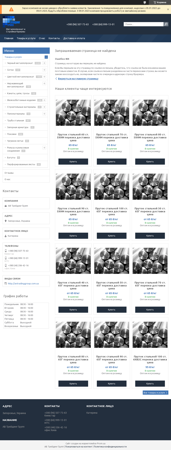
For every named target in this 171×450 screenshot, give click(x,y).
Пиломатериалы (16, 113)
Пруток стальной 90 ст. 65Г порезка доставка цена (111, 359)
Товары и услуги (26, 38)
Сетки (10, 70)
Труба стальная (15, 120)
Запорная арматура (18, 127)
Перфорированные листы (21, 164)
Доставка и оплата (74, 38)
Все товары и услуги (154, 392)
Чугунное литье (15, 141)
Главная (8, 38)
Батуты (11, 157)
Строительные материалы (21, 107)
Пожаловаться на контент (78, 446)
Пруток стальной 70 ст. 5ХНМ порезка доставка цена (111, 137)
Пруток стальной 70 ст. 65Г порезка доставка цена (150, 285)
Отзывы (9, 173)
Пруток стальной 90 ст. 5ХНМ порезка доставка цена (73, 211)
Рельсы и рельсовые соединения (18, 149)
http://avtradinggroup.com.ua (23, 283)
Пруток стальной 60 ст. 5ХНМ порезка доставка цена (73, 137)
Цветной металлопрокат (20, 76)
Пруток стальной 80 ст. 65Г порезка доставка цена (73, 359)
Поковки (11, 134)
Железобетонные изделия (21, 100)
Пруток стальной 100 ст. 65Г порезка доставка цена (111, 211)
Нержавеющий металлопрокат (15, 85)
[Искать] (165, 24)
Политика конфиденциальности (110, 446)
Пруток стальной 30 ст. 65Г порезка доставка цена (150, 211)
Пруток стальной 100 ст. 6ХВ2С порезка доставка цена (150, 359)
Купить (73, 161)
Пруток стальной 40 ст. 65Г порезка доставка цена (73, 285)
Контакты (54, 38)
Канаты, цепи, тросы (18, 93)
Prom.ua (101, 443)
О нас (42, 38)
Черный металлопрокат (20, 63)
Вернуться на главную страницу (78, 78)
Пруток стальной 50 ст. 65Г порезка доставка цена (111, 285)
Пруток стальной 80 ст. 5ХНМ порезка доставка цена (150, 137)
